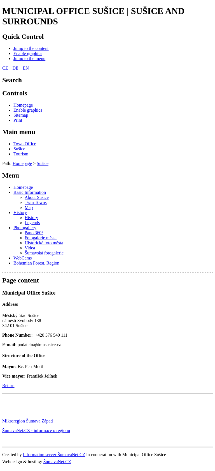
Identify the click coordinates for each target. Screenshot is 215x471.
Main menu (18, 131)
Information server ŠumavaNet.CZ (54, 454)
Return (8, 385)
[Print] (17, 120)
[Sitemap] (20, 115)
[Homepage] (23, 105)
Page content (20, 280)
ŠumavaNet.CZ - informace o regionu (36, 430)
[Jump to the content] (31, 48)
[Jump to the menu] (29, 58)
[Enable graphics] (27, 53)
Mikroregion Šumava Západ (27, 421)
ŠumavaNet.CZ (57, 461)
